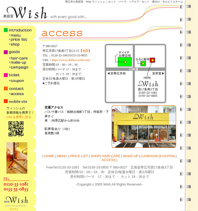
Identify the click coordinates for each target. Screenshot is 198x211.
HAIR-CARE (111, 156)
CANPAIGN (149, 156)
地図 (85, 51)
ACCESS (109, 160)
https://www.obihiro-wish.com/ (71, 60)
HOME (48, 156)
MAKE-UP (130, 156)
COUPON (167, 156)
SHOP (95, 156)
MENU (62, 156)
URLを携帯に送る (18, 117)
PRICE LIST (79, 156)
